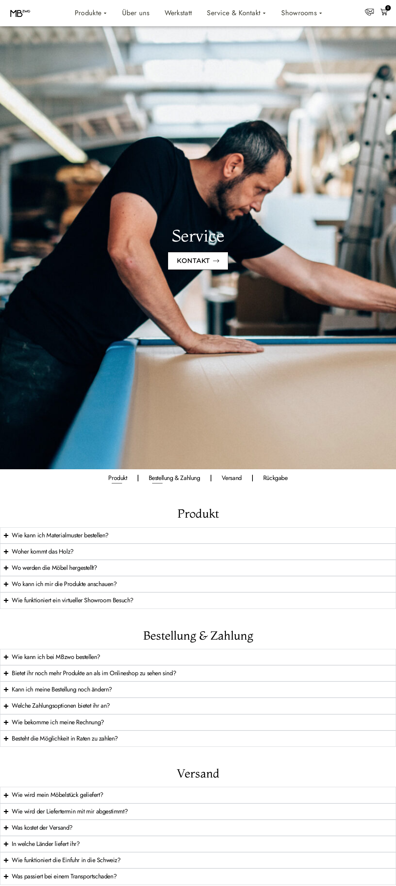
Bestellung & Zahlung (174, 477)
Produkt (117, 477)
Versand (232, 477)
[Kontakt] (369, 12)
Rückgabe (275, 477)
